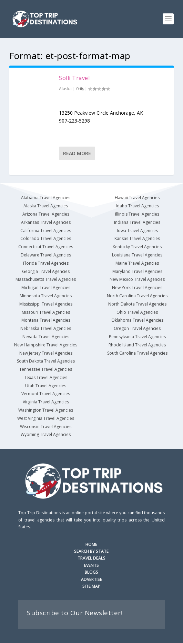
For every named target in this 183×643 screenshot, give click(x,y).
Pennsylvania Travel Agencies (137, 337)
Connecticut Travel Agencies (45, 247)
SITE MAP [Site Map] (91, 586)
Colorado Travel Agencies (45, 238)
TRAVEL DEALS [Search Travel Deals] (91, 558)
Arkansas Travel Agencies (46, 222)
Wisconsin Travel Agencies (45, 426)
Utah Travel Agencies (45, 386)
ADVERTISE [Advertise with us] (91, 579)
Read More (77, 153)
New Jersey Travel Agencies (45, 353)
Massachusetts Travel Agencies (46, 279)
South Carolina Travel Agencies (137, 353)
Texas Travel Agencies (45, 377)
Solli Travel (74, 78)
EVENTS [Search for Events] (91, 565)
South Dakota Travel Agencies (46, 361)
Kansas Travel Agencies (137, 238)
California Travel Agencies (45, 230)
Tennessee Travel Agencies (45, 369)
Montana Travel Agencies (45, 320)
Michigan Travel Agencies (45, 287)
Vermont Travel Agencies (45, 394)
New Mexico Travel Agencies (137, 279)
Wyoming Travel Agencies (46, 434)
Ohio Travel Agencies (137, 312)
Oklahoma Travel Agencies (137, 320)
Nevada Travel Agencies (45, 337)
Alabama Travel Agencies (45, 197)
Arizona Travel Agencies (45, 214)
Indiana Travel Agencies (137, 222)
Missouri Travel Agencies (46, 312)
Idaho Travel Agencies (137, 206)
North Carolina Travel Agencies (137, 296)
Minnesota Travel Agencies (46, 296)
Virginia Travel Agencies (46, 402)
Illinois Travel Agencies (137, 214)
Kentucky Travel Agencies (137, 247)
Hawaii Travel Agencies (137, 197)
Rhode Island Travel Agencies (137, 345)
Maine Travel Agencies (137, 263)
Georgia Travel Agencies (46, 271)
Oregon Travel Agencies (137, 328)
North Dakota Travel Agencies (137, 304)
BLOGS (91, 572)
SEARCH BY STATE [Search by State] (91, 551)
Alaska (65, 89)
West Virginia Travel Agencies (45, 418)
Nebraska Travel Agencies (45, 328)
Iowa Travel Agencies (137, 230)
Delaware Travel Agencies (46, 255)
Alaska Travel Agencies (45, 206)
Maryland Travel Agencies (137, 271)
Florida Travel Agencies (46, 263)
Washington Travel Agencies (45, 410)
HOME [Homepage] (91, 544)
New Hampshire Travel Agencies (45, 345)
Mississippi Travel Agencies (45, 304)
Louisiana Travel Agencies (137, 255)
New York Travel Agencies (137, 287)
